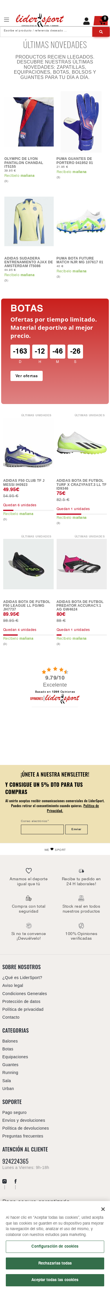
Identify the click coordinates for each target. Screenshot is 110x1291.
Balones (10, 1041)
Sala (6, 1080)
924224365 (15, 1161)
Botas (26, 308)
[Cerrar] (103, 1211)
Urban (8, 1088)
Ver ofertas (26, 376)
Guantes (10, 1064)
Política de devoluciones (25, 1128)
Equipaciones (15, 1056)
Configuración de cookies (54, 1249)
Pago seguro (14, 1112)
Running (10, 1072)
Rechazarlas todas (55, 1265)
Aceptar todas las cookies (54, 1282)
